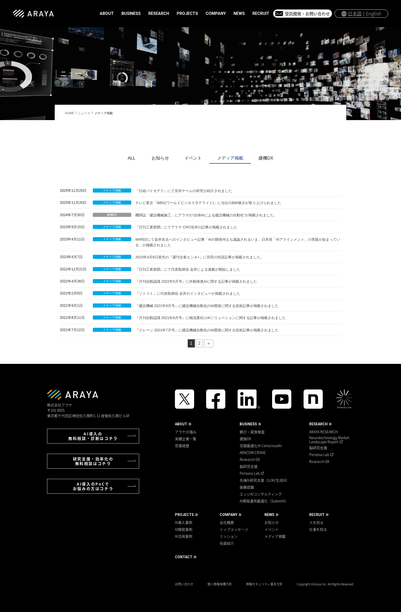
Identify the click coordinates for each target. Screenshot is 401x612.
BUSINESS (248, 424)
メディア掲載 (230, 158)
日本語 (355, 13)
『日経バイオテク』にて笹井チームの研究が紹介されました (183, 191)
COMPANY (228, 514)
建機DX (266, 158)
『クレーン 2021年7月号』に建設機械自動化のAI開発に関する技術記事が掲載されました (207, 330)
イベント (193, 158)
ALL (131, 158)
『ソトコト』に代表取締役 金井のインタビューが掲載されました (187, 293)
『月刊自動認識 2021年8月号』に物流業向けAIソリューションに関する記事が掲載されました (210, 318)
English (373, 13)
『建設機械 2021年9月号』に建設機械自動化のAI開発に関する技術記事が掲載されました (207, 306)
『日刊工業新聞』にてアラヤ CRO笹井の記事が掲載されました (186, 227)
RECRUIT (317, 514)
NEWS (269, 514)
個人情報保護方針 (219, 584)
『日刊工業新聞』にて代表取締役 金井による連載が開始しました (187, 269)
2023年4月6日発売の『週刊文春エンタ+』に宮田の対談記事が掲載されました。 (199, 257)
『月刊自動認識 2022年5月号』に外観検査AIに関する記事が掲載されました (196, 281)
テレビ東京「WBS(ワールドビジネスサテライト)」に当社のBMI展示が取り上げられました (208, 203)
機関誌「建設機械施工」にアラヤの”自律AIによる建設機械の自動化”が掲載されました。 (206, 215)
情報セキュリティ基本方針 (264, 584)
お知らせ (160, 158)
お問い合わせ (184, 584)
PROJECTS (184, 514)
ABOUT (181, 424)
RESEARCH (318, 424)
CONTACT (183, 557)
